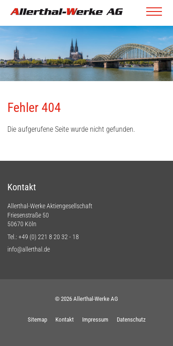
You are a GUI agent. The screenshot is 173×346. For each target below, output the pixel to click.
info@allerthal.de (28, 249)
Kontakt (64, 319)
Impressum (95, 319)
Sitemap (37, 319)
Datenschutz (131, 319)
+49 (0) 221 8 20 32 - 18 (48, 236)
